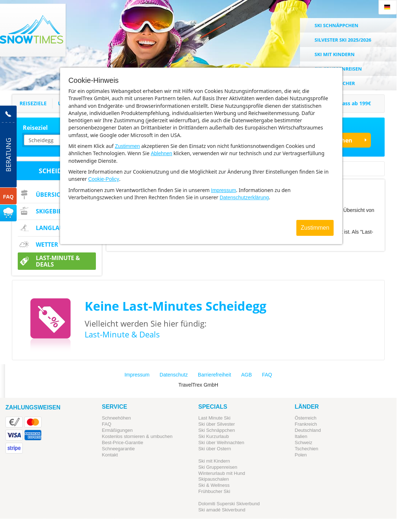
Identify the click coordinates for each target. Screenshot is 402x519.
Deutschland (308, 430)
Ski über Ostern (214, 448)
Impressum (223, 190)
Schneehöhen (116, 418)
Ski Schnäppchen (216, 430)
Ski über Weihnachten (221, 442)
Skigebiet (50, 211)
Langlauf (51, 228)
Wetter (47, 244)
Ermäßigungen (117, 430)
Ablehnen (161, 153)
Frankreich (306, 424)
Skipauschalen (213, 479)
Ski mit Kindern (214, 461)
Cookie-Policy (103, 179)
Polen (301, 455)
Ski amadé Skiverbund (221, 509)
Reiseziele (33, 103)
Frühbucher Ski (214, 491)
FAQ (267, 375)
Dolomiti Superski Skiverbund (229, 503)
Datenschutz (174, 375)
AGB (246, 375)
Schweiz (303, 442)
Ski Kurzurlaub (213, 436)
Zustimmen (127, 146)
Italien (301, 436)
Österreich (306, 418)
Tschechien (306, 448)
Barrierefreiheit (214, 375)
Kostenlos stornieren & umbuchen (137, 436)
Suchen (341, 140)
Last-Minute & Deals (58, 261)
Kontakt (110, 455)
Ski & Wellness (213, 485)
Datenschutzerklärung (244, 197)
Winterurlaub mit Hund (221, 473)
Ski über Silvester (216, 424)
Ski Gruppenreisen (217, 467)
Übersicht (52, 195)
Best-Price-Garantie (122, 442)
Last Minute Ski (214, 418)
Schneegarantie (118, 448)
